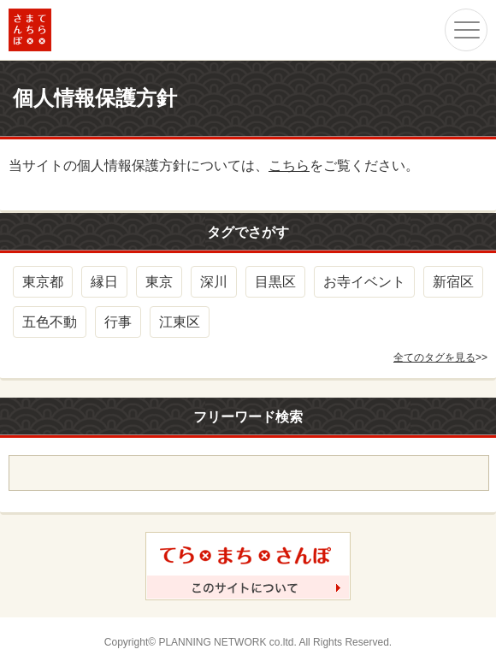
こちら (289, 165)
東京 (159, 281)
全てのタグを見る (434, 357)
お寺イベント (364, 281)
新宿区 (453, 281)
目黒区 (275, 281)
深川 (213, 281)
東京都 (42, 281)
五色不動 (49, 322)
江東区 (179, 322)
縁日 (104, 281)
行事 (118, 322)
